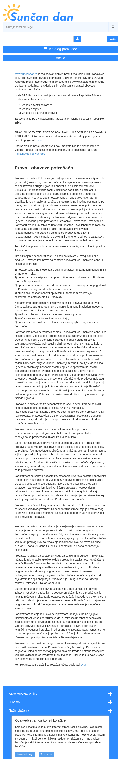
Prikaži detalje (24, 754)
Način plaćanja (19, 710)
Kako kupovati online (23, 693)
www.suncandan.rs (26, 73)
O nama (14, 702)
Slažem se (46, 754)
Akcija (60, 58)
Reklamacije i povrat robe (30, 153)
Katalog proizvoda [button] (60, 49)
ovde (39, 140)
